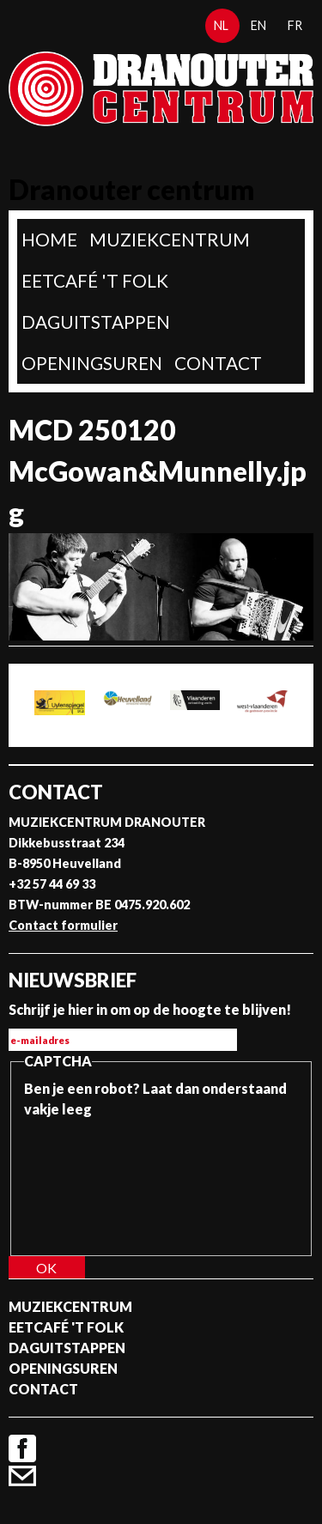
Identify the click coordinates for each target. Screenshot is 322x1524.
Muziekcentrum (169, 239)
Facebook (22, 1448)
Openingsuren (91, 362)
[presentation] (94, 1181)
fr (295, 25)
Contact (218, 362)
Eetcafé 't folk (94, 280)
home (49, 239)
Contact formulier (63, 925)
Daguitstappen (95, 321)
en (258, 25)
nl (221, 25)
